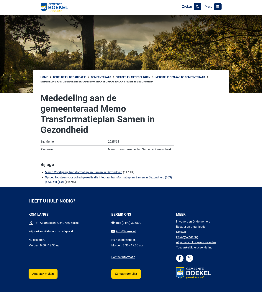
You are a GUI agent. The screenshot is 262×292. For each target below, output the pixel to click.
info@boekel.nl (126, 231)
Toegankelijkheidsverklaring (194, 247)
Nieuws (181, 232)
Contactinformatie (123, 257)
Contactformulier (126, 274)
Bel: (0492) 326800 (128, 223)
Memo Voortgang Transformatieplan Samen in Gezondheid (83, 172)
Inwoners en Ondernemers (193, 221)
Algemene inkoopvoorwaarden (196, 242)
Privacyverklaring (187, 237)
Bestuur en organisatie (190, 226)
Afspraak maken (43, 274)
